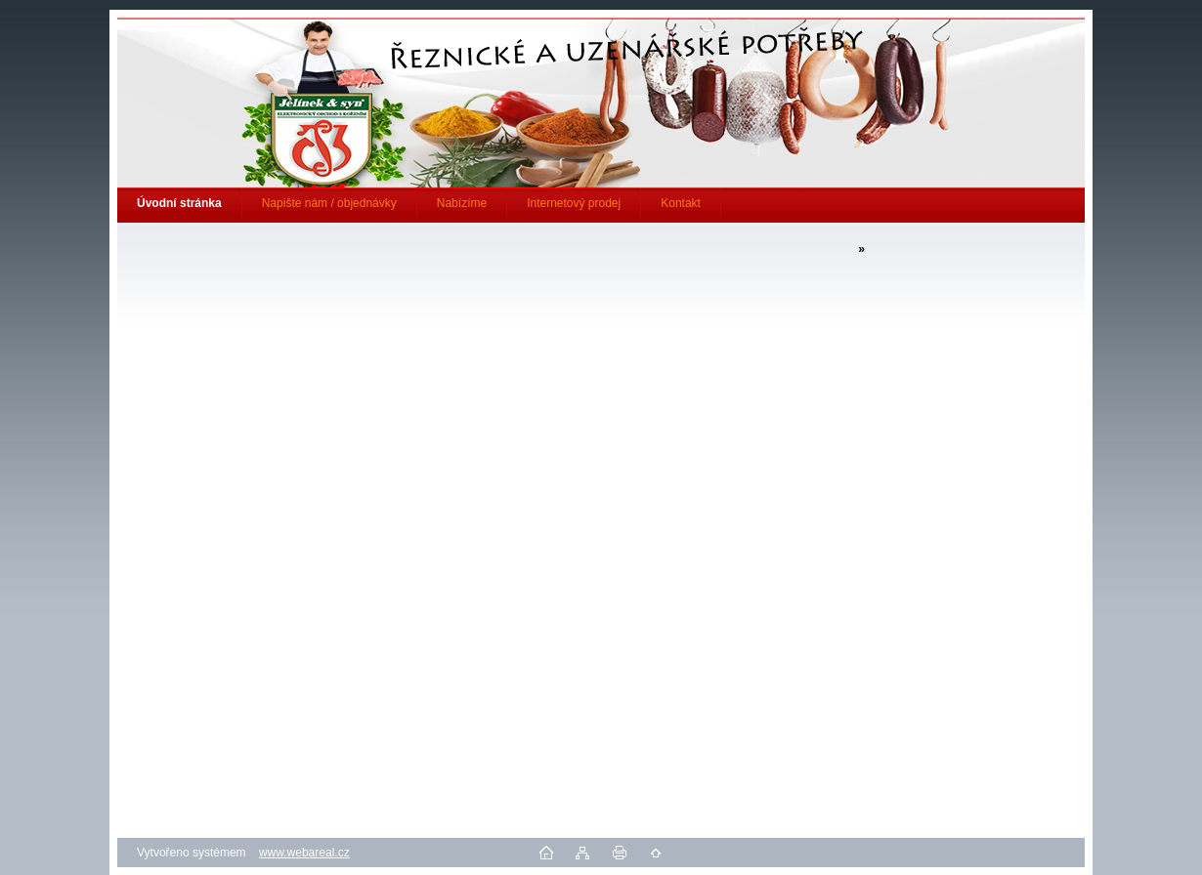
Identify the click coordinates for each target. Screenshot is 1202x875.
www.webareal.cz (304, 852)
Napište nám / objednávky (329, 203)
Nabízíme (462, 203)
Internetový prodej (574, 203)
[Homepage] (179, 203)
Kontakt (681, 203)
